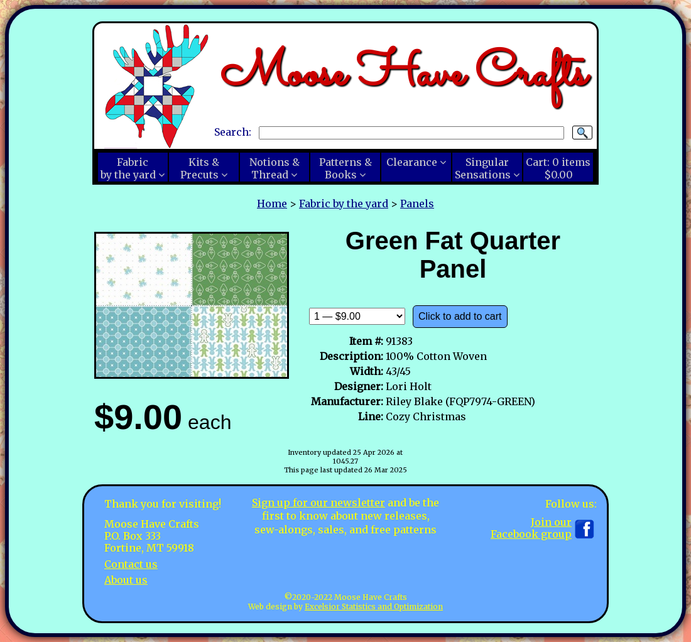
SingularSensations (483, 168)
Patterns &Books (345, 168)
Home (272, 203)
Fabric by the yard (343, 203)
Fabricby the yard (128, 168)
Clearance (411, 162)
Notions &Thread (274, 168)
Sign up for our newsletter (318, 502)
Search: (232, 132)
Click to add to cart (460, 316)
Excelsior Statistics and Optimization (374, 606)
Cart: (558, 168)
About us (126, 580)
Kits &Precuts (199, 168)
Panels (417, 203)
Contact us (131, 564)
